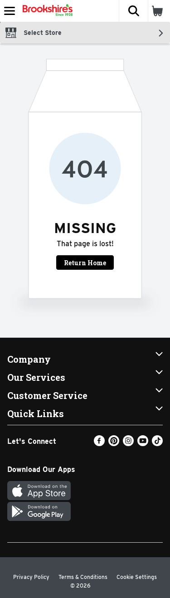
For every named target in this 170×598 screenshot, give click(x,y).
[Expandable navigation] (9, 11)
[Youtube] (142, 443)
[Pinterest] (113, 443)
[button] (133, 11)
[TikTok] (157, 443)
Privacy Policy (31, 577)
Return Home (85, 262)
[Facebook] (99, 443)
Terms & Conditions (82, 577)
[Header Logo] (45, 11)
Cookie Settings (137, 577)
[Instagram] (128, 443)
